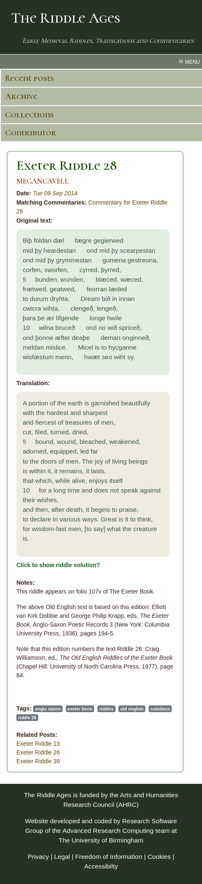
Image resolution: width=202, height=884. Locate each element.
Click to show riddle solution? (58, 565)
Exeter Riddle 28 (66, 165)
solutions (160, 708)
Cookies (159, 856)
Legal (62, 856)
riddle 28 (27, 717)
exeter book (80, 708)
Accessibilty (101, 866)
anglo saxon (47, 708)
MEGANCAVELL (42, 181)
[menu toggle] (101, 62)
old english (132, 708)
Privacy (38, 856)
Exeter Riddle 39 (38, 761)
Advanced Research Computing (108, 830)
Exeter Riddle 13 (38, 743)
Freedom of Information (108, 856)
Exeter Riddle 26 (38, 752)
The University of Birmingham (101, 840)
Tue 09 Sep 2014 (55, 193)
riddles (106, 708)
